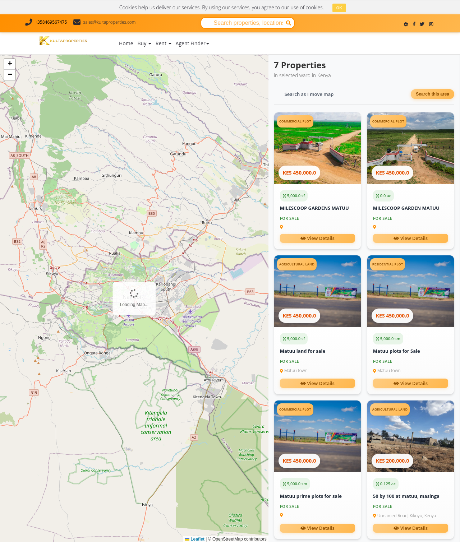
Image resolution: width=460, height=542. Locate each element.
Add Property (231, 40)
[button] (9, 64)
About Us (279, 34)
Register (432, 43)
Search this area (432, 93)
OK (339, 8)
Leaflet (194, 538)
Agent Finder (192, 43)
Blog (259, 34)
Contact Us (307, 34)
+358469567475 (51, 22)
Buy (144, 43)
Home (126, 43)
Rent (163, 43)
